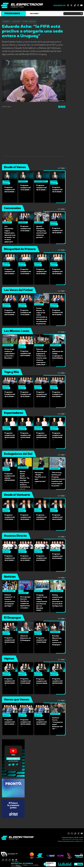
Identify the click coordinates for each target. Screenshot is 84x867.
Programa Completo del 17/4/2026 (25, 271)
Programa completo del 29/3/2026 (57, 556)
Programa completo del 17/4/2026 (25, 187)
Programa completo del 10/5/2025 (25, 517)
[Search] (73, 13)
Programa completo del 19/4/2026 (9, 558)
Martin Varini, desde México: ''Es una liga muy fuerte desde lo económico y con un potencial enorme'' (25, 482)
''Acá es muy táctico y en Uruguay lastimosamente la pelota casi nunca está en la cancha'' (58, 479)
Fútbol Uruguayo (29, 21)
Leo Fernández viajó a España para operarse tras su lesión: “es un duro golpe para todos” (9, 235)
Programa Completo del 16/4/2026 (57, 312)
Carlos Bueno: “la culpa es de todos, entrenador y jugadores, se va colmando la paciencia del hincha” (41, 317)
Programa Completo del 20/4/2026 (9, 312)
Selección (16, 21)
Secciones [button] (34, 13)
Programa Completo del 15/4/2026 (25, 394)
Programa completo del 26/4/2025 (57, 517)
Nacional (6, 21)
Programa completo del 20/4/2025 (9, 271)
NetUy (81, 841)
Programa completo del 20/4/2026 (9, 189)
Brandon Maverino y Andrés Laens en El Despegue (57, 640)
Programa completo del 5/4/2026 (41, 558)
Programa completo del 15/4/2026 (57, 189)
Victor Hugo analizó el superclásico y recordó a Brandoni (9, 353)
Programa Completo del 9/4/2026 (57, 394)
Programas (13, 13)
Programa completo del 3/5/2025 (41, 517)
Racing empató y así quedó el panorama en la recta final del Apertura (57, 601)
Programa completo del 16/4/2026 (41, 187)
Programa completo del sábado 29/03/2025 (9, 478)
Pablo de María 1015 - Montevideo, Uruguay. (72, 839)
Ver (61, 168)
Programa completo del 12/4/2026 (25, 558)
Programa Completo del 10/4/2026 (41, 394)
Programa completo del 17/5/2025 (9, 517)
